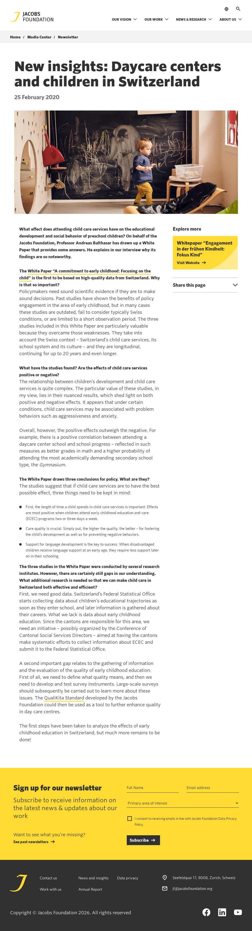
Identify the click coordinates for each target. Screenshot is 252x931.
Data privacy (127, 878)
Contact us (48, 878)
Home (15, 37)
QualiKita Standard (64, 697)
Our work (156, 19)
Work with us (50, 889)
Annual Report (90, 889)
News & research (194, 19)
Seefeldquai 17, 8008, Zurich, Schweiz (204, 877)
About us (230, 19)
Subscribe (139, 840)
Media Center (39, 37)
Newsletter (68, 37)
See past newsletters (30, 841)
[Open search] (238, 8)
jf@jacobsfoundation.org (192, 888)
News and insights (93, 878)
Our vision (124, 19)
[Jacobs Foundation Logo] (32, 16)
